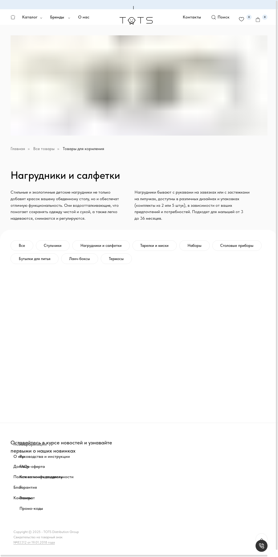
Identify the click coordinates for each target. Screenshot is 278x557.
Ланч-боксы (79, 258)
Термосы (116, 258)
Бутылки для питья (34, 258)
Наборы (195, 245)
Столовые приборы (237, 245)
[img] (81, 472)
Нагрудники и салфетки (101, 245)
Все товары (44, 148)
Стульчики (53, 245)
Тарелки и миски (155, 245)
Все (22, 245)
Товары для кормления (83, 148)
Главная (18, 148)
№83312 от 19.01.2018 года (34, 542)
